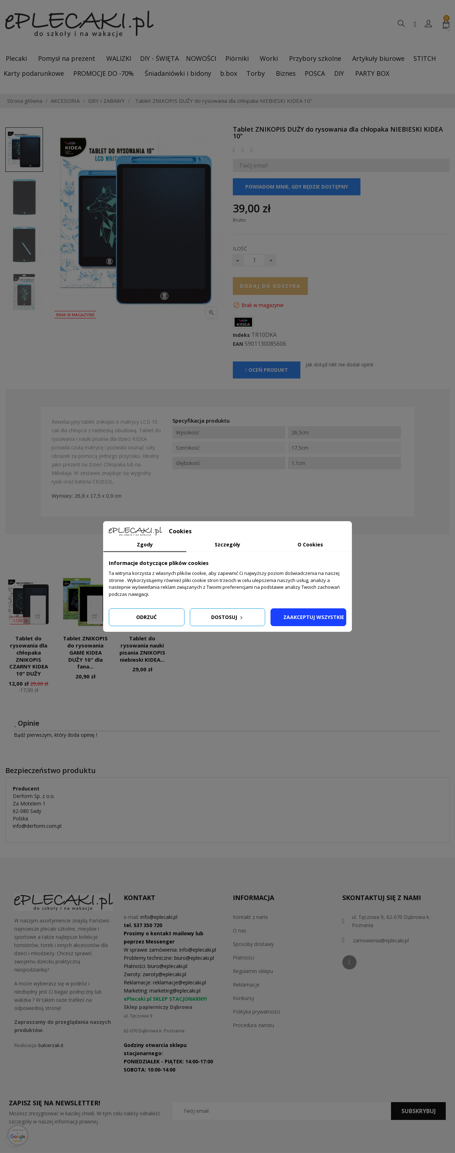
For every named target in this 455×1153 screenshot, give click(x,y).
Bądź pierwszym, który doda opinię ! (55, 734)
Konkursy (243, 998)
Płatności (243, 957)
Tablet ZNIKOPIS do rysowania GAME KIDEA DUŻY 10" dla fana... (85, 652)
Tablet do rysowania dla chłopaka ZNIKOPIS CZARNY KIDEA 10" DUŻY (28, 656)
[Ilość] (254, 260)
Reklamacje (246, 984)
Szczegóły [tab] (227, 544)
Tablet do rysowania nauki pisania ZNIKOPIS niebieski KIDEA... (142, 649)
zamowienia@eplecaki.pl (381, 940)
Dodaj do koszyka (270, 285)
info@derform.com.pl (37, 826)
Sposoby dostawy (253, 944)
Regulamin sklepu (253, 971)
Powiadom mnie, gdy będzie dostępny (296, 186)
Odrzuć (146, 617)
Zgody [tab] (145, 544)
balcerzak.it (50, 1045)
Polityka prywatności (256, 1011)
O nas (239, 930)
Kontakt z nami (250, 917)
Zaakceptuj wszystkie (313, 617)
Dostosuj (227, 617)
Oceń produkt (266, 369)
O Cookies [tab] (310, 544)
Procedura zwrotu (253, 1025)
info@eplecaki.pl (158, 917)
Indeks (241, 335)
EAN (238, 344)
